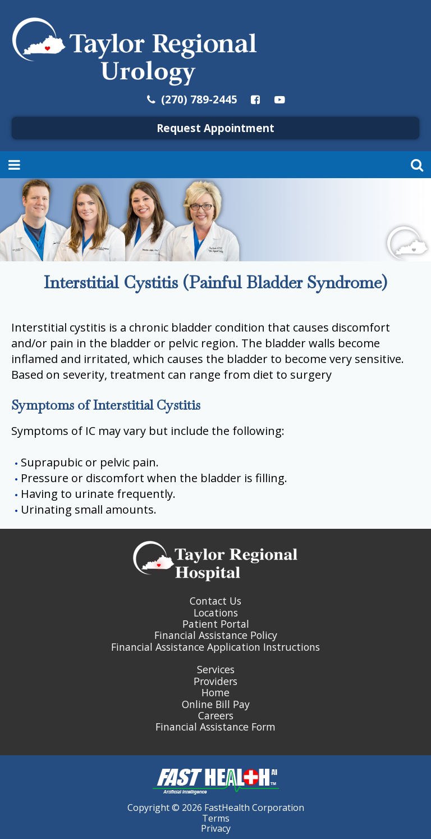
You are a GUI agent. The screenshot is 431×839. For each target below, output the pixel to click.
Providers (215, 681)
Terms (216, 818)
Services (216, 669)
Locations (216, 612)
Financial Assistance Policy (215, 635)
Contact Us (215, 600)
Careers (215, 715)
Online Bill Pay (216, 704)
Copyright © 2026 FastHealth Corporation (215, 807)
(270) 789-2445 (191, 99)
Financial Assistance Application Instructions (215, 647)
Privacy (216, 828)
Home (215, 692)
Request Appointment (215, 128)
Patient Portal (215, 624)
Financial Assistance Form (215, 726)
